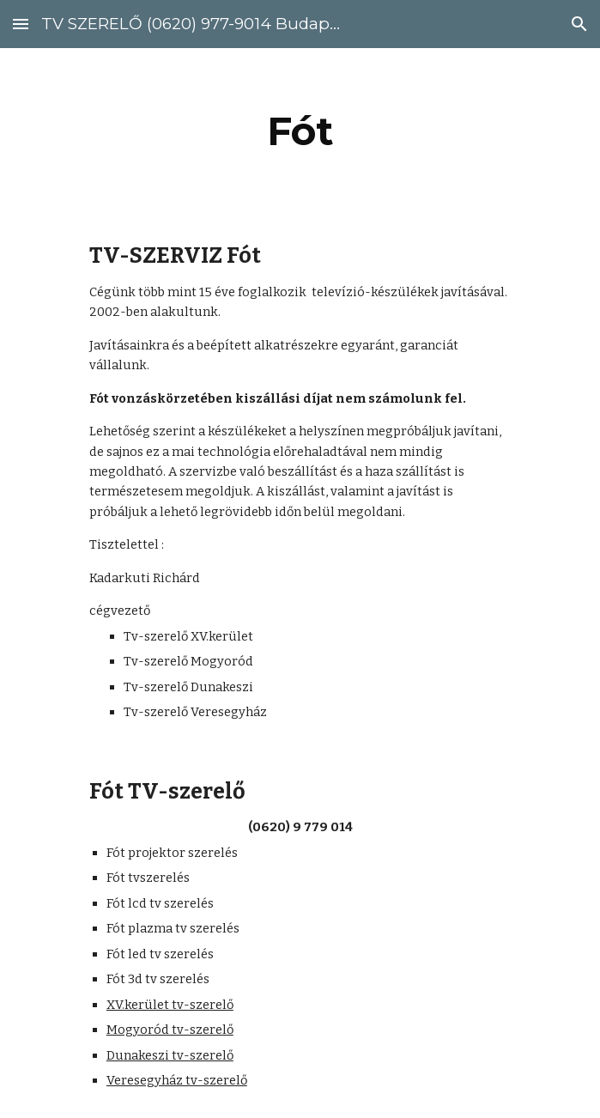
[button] (20, 23)
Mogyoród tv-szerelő (169, 1029)
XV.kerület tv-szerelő (169, 1004)
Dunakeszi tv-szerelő (169, 1055)
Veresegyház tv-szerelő (176, 1080)
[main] (300, 131)
